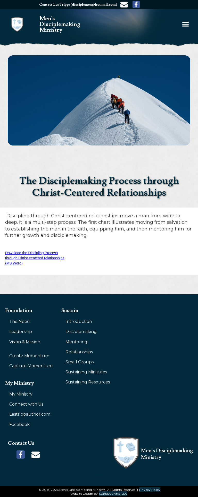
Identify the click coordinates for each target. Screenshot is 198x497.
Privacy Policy (149, 490)
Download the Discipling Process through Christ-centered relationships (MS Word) (34, 258)
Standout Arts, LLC (113, 493)
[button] (185, 24)
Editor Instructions (97, 475)
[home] (52, 24)
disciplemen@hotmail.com (94, 4)
